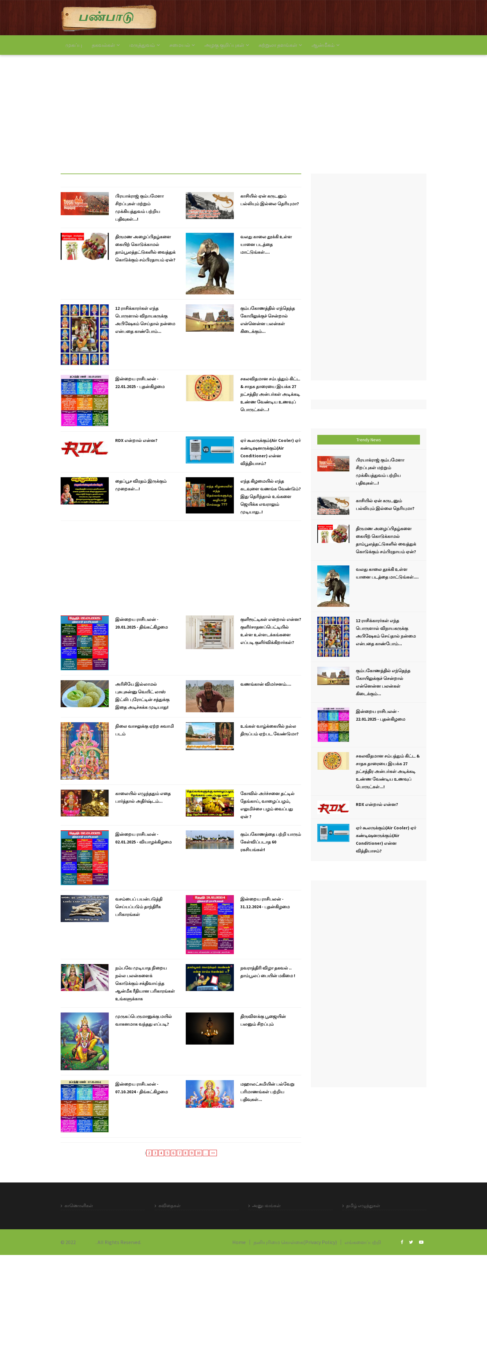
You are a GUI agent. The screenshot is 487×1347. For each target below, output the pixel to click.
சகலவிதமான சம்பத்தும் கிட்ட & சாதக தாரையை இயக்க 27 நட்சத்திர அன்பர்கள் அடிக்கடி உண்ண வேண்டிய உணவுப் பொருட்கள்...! (270, 394)
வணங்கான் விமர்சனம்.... (265, 684)
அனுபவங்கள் (266, 1205)
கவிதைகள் (169, 1205)
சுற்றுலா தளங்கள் (280, 45)
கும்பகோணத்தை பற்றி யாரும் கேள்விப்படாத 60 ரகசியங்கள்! (270, 841)
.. (206, 1153)
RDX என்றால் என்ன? (136, 440)
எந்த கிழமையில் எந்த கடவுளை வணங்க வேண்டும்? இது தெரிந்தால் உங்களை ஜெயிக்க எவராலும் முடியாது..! (270, 496)
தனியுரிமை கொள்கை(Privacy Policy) (295, 1242)
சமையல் (182, 45)
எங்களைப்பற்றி (363, 1242)
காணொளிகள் (78, 1205)
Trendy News (368, 440)
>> (213, 1153)
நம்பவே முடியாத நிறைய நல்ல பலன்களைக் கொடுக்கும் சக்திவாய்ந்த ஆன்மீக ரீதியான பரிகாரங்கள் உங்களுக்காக (145, 983)
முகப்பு (73, 45)
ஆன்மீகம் (325, 45)
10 (198, 1153)
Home (239, 1242)
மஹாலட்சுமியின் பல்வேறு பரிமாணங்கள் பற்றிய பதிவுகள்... (267, 1091)
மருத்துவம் (144, 45)
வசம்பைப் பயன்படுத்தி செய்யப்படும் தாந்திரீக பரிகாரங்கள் (138, 906)
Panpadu (86, 1242)
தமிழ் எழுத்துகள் (363, 1205)
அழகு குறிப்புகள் (226, 45)
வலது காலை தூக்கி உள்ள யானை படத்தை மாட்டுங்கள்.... (266, 244)
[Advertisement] (192, 109)
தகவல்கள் (106, 45)
